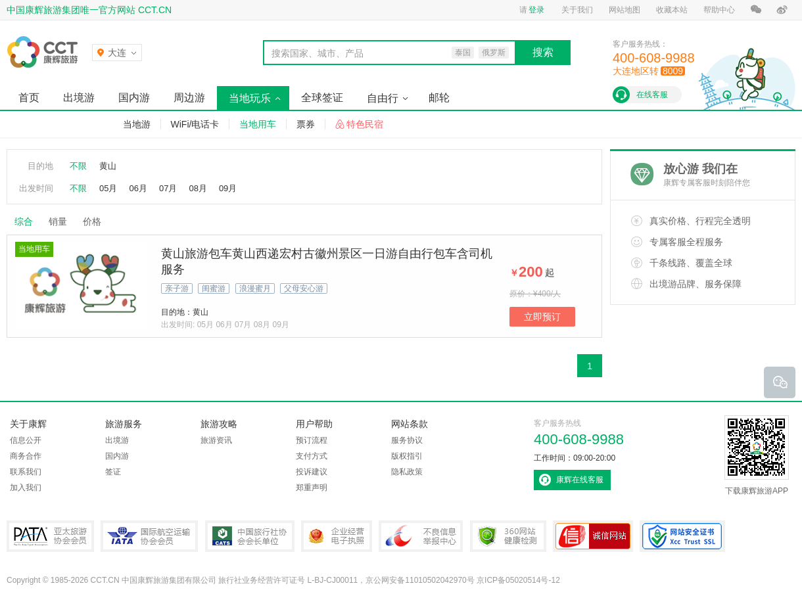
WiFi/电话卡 (195, 124)
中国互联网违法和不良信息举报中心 (421, 536)
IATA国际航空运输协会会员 (149, 536)
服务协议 (407, 440)
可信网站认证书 (593, 536)
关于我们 (577, 9)
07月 (168, 188)
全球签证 (322, 97)
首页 (28, 97)
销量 (58, 221)
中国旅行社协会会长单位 (250, 536)
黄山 (107, 166)
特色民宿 (364, 124)
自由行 (382, 98)
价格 (97, 221)
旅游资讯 (216, 440)
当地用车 (257, 124)
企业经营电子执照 (336, 536)
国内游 (134, 97)
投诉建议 (311, 471)
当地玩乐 (250, 98)
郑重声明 (311, 487)
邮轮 (439, 97)
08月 (197, 188)
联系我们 (25, 471)
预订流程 (311, 440)
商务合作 (25, 456)
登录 (536, 9)
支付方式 (311, 456)
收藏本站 (672, 9)
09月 (228, 188)
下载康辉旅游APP (756, 455)
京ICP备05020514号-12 (518, 580)
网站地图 (624, 9)
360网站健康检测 (508, 536)
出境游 (79, 97)
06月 (138, 188)
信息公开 (25, 440)
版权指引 (407, 456)
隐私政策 (407, 471)
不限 (78, 166)
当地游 (137, 124)
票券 (305, 124)
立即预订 (542, 316)
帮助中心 (719, 9)
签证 (113, 471)
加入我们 (25, 487)
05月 (108, 188)
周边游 (189, 97)
